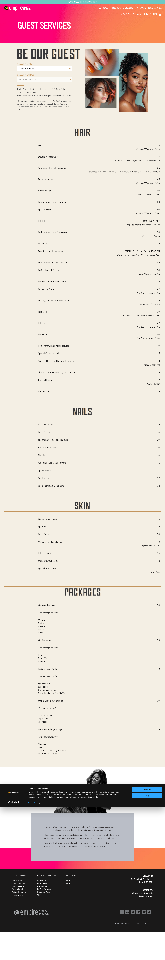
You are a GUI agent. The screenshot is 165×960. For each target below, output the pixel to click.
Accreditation (41, 880)
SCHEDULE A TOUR (155, 8)
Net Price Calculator (44, 889)
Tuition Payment (17, 880)
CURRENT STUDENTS (19, 876)
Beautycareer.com (18, 886)
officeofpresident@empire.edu (142, 893)
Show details (32, 956)
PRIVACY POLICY (139, 923)
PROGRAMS (103, 8)
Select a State (24, 63)
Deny (147, 949)
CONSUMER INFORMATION (46, 876)
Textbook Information (19, 892)
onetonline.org (42, 886)
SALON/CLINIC (128, 8)
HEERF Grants (71, 876)
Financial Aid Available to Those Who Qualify (82, 2)
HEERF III (69, 883)
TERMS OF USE (149, 923)
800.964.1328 (148, 890)
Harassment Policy (43, 892)
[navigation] (20, 8)
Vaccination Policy (18, 889)
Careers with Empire (146, 896)
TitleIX (39, 895)
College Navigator (43, 883)
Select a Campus (25, 74)
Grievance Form (17, 895)
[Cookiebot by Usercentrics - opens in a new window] (13, 955)
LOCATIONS (116, 8)
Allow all (147, 943)
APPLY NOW (141, 8)
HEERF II (69, 880)
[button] (160, 14)
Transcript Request (18, 883)
